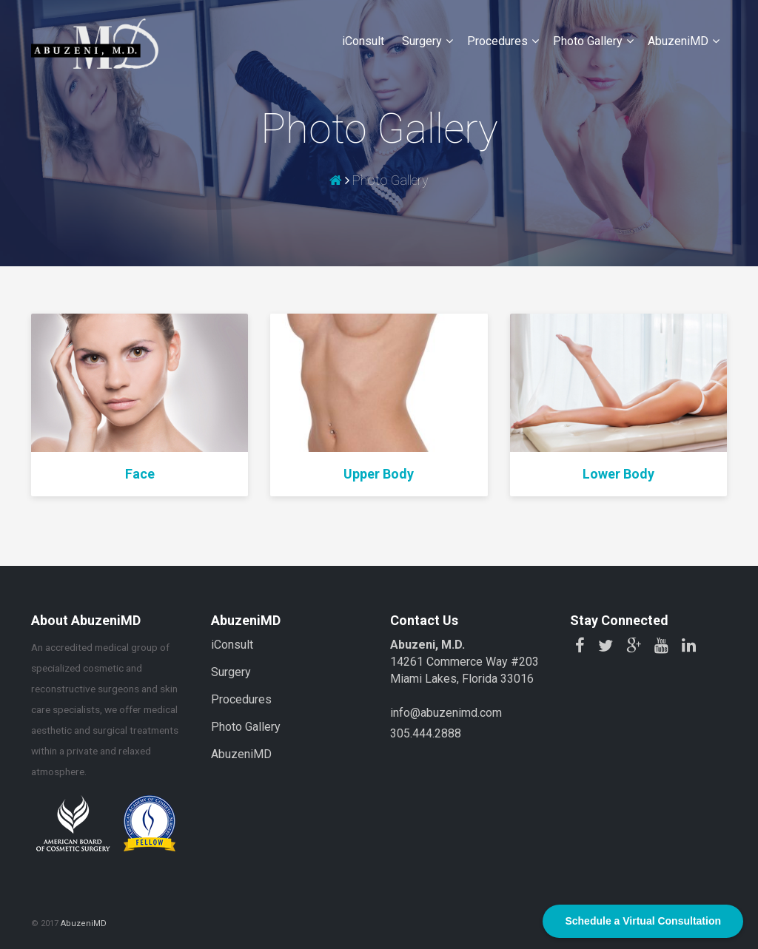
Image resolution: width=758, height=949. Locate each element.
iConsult (363, 41)
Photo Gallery (588, 41)
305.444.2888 (425, 733)
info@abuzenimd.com (446, 713)
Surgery (422, 41)
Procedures (497, 41)
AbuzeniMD (678, 41)
